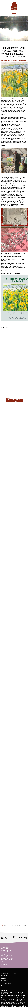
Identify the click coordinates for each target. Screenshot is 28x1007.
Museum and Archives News (20, 60)
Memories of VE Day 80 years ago (22, 937)
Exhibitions (11, 60)
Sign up (5, 964)
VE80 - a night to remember (4, 937)
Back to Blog (15, 937)
